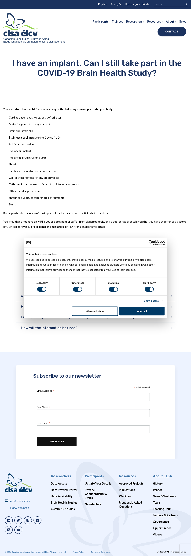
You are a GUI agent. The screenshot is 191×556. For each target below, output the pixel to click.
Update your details (137, 4)
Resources (154, 21)
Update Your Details (98, 483)
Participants (101, 21)
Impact (157, 490)
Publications (127, 490)
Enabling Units (162, 509)
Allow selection (95, 311)
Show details (151, 300)
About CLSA (162, 476)
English (102, 4)
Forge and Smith (179, 552)
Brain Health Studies (64, 502)
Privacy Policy (78, 552)
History (158, 483)
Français (116, 4)
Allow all (142, 311)
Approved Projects (131, 483)
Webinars (125, 496)
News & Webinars (164, 496)
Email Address (45, 391)
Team (156, 502)
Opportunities (162, 528)
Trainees (117, 21)
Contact (172, 31)
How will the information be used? (49, 328)
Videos (157, 534)
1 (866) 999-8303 (19, 508)
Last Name (43, 423)
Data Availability (62, 496)
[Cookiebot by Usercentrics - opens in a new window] (151, 242)
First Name (43, 407)
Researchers (134, 21)
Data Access (59, 483)
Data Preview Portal (64, 490)
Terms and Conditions (100, 552)
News (182, 21)
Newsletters (93, 504)
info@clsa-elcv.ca (20, 500)
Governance (161, 521)
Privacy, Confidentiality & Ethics (96, 494)
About (170, 21)
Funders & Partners (165, 515)
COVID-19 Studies (63, 509)
